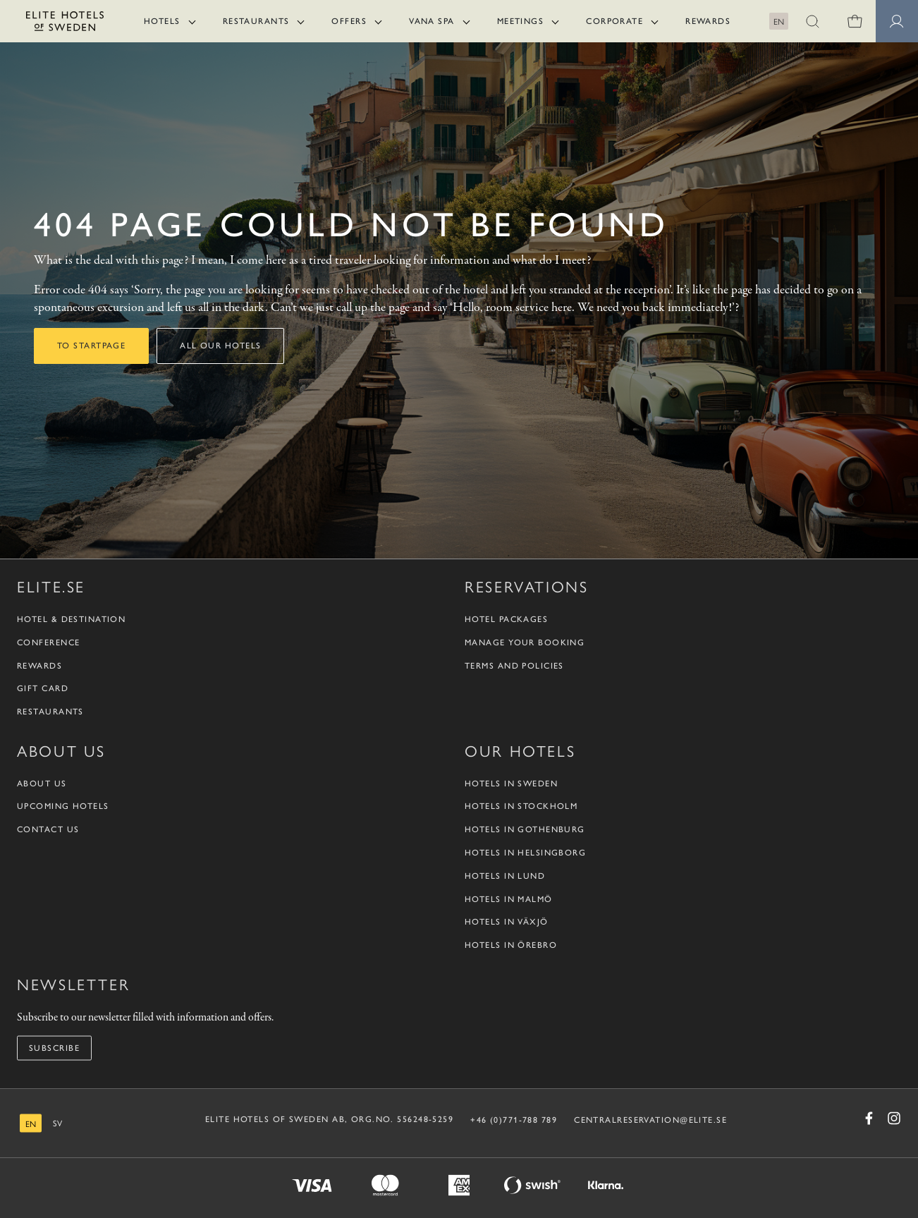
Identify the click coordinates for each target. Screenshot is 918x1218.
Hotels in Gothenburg (525, 829)
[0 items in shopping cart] (854, 21)
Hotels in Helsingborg (525, 852)
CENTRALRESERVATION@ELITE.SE (650, 1119)
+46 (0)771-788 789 (513, 1119)
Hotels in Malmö (509, 898)
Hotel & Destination (71, 618)
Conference (48, 642)
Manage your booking (525, 642)
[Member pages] (897, 21)
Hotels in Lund (505, 875)
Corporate (614, 21)
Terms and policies (514, 665)
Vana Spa (432, 21)
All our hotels (220, 346)
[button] (812, 21)
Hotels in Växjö (507, 922)
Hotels (162, 21)
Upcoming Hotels (63, 806)
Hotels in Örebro (511, 945)
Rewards (707, 21)
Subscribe (54, 1047)
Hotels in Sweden (511, 783)
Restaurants (256, 21)
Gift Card (42, 688)
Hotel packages (506, 618)
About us (42, 783)
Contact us (48, 829)
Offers (349, 21)
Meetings (520, 21)
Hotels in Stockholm (521, 806)
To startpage (91, 346)
